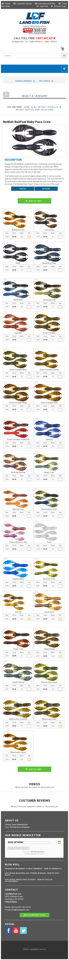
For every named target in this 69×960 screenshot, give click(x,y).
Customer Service (22, 4)
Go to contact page (34, 915)
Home (6, 4)
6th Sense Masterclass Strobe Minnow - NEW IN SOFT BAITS (32, 874)
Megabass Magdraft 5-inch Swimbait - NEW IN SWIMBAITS (33, 869)
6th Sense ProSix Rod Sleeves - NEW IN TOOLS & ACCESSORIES (28, 880)
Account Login (58, 6)
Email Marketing (31, 854)
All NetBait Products (46, 107)
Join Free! (42, 6)
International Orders (45, 4)
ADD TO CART (35, 201)
